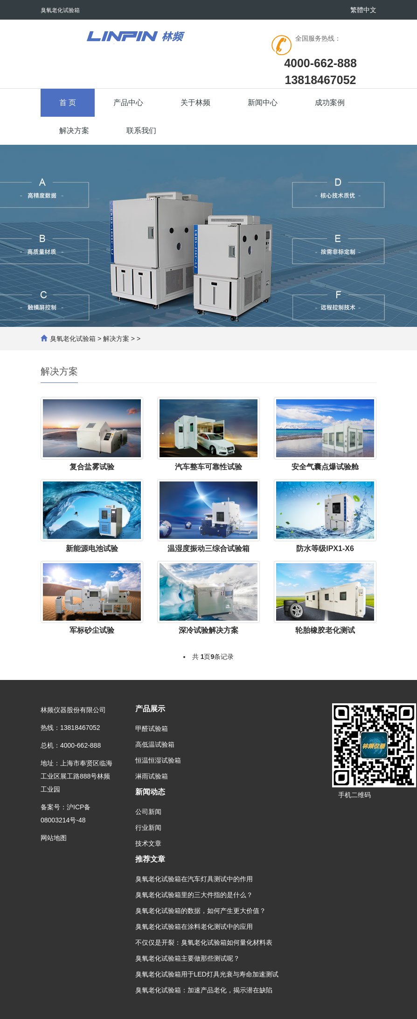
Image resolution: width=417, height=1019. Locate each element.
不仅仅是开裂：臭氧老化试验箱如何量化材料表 (203, 942)
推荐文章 (150, 859)
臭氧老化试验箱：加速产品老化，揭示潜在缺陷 (203, 990)
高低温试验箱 (154, 744)
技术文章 (148, 843)
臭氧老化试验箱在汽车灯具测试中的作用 (194, 879)
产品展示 (150, 709)
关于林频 (195, 102)
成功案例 (330, 102)
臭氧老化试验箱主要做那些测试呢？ (187, 958)
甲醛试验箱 (151, 728)
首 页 (67, 102)
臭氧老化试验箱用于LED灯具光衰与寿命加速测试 (206, 974)
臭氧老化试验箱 (73, 338)
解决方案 (74, 130)
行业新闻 (148, 827)
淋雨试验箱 (151, 776)
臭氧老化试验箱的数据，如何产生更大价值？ (200, 910)
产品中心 (128, 102)
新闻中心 (263, 102)
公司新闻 (148, 811)
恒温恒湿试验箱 (158, 760)
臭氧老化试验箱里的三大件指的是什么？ (194, 895)
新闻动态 (150, 792)
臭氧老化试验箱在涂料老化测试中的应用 (194, 926)
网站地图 (54, 838)
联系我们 (141, 130)
